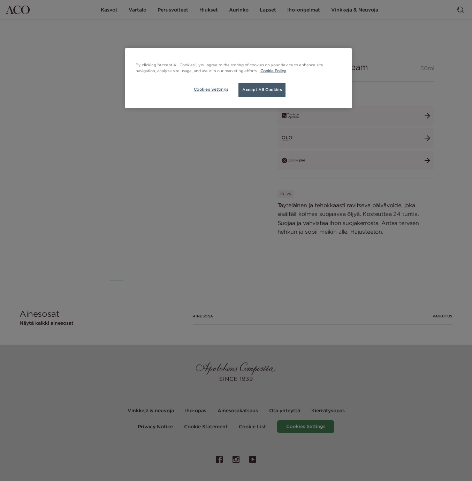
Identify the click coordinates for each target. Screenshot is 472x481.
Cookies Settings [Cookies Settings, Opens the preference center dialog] (211, 89)
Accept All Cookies (262, 89)
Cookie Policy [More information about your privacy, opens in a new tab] (273, 70)
